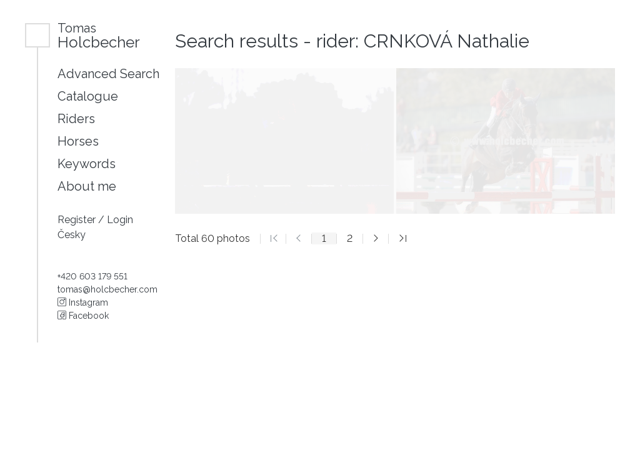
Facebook (83, 316)
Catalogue (88, 96)
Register (78, 220)
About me (87, 186)
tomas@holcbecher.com (108, 289)
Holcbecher (99, 35)
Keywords (87, 163)
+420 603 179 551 (93, 276)
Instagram (83, 303)
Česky (72, 235)
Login (120, 220)
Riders (76, 118)
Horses (78, 141)
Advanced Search (108, 73)
